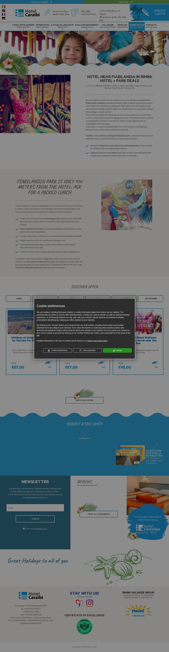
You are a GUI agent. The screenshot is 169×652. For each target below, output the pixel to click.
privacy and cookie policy (97, 341)
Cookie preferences (57, 350)
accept (117, 350)
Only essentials (87, 350)
